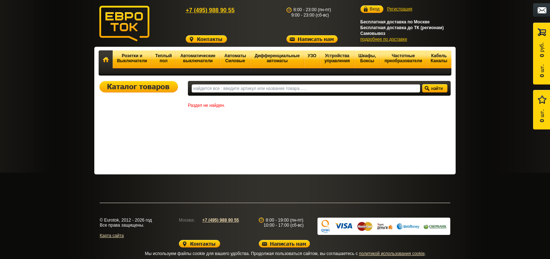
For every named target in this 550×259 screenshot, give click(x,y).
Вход (374, 9)
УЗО (312, 55)
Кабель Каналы (439, 58)
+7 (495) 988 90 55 (210, 10)
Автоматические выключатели (198, 58)
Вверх (478, 236)
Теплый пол (163, 58)
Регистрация (399, 9)
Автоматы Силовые (235, 58)
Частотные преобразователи (403, 58)
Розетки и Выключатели (132, 58)
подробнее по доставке (383, 39)
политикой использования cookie (392, 253)
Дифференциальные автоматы (276, 58)
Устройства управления (337, 58)
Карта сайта (112, 235)
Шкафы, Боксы (367, 58)
